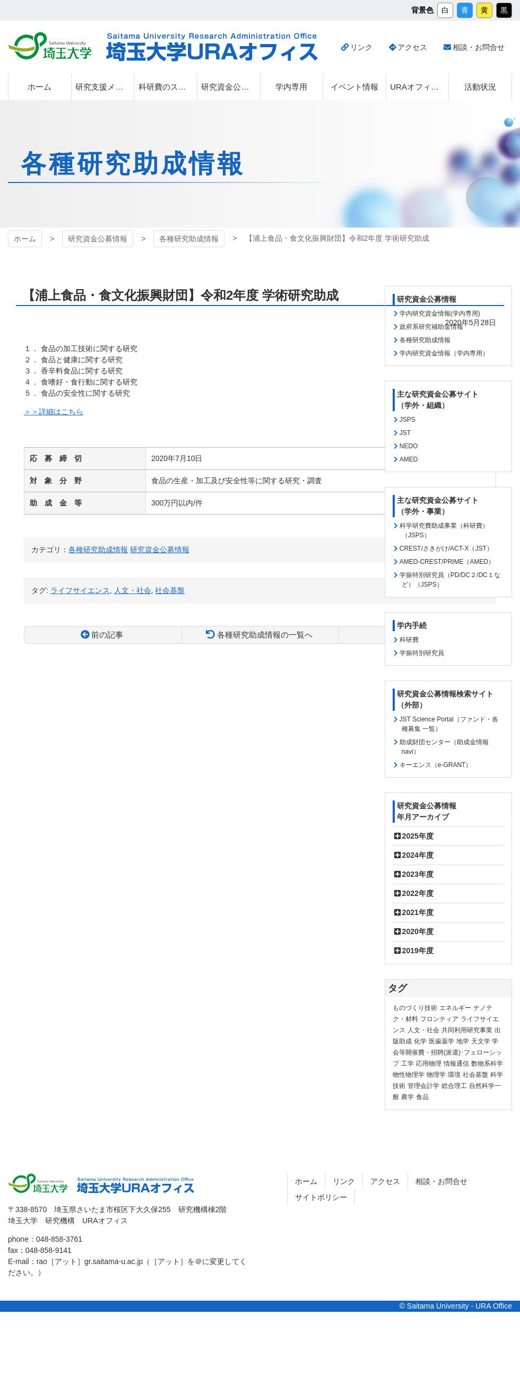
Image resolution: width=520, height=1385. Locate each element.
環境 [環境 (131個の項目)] (454, 1074)
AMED (409, 459)
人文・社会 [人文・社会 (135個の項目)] (423, 1030)
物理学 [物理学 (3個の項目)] (436, 1074)
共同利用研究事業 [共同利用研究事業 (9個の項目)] (466, 1030)
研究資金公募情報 (97, 238)
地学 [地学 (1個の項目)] (462, 1041)
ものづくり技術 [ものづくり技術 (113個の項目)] (415, 1008)
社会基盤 (170, 590)
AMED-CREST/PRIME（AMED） (447, 561)
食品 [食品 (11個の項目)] (422, 1097)
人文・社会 (132, 590)
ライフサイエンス (80, 590)
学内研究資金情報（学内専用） (444, 353)
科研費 (409, 639)
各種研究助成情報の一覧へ (265, 634)
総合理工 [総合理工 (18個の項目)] (454, 1086)
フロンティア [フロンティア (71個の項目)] (439, 1019)
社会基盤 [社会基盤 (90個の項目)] (475, 1074)
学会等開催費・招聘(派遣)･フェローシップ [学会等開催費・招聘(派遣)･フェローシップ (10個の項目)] (447, 1052)
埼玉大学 (49, 45)
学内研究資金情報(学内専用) (440, 313)
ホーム (25, 238)
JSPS (407, 419)
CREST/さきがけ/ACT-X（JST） (446, 548)
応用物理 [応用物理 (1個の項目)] (428, 1063)
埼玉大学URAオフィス (212, 47)
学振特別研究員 (422, 653)
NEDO (409, 446)
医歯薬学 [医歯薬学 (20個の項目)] (441, 1041)
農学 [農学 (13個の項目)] (407, 1097)
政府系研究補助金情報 (431, 326)
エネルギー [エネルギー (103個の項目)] (455, 1008)
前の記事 (107, 634)
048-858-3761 (59, 1239)
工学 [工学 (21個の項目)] (407, 1063)
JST (405, 433)
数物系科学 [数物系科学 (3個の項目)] (487, 1063)
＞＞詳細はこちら (53, 411)
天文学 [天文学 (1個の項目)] (480, 1041)
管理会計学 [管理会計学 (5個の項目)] (423, 1086)
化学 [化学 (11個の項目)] (420, 1041)
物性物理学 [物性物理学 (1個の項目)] (408, 1074)
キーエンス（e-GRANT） (436, 765)
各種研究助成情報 (189, 238)
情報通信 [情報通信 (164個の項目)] (456, 1063)
